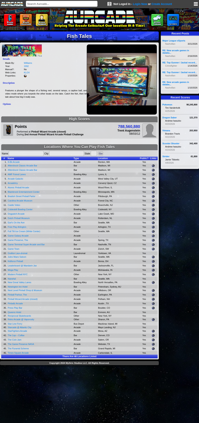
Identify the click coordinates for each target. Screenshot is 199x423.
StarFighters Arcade (17, 331)
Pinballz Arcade (15, 303)
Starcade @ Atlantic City (19, 327)
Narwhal (12, 279)
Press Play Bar (15, 308)
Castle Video (14, 205)
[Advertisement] (79, 394)
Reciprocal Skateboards (19, 316)
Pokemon (167, 104)
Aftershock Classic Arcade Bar (22, 165)
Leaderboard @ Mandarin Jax (22, 265)
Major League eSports (173, 40)
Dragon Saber (169, 117)
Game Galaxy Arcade (18, 236)
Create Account (161, 4)
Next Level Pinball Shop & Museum (25, 290)
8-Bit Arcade (14, 162)
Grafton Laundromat (17, 253)
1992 (26, 66)
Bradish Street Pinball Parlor (21, 196)
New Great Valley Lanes (19, 282)
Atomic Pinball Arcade (18, 187)
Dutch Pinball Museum (19, 218)
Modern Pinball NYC (18, 274)
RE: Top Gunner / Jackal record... (179, 62)
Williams (28, 63)
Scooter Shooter (170, 143)
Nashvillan (170, 44)
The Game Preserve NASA (21, 344)
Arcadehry (13, 183)
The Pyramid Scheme (18, 348)
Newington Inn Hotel (17, 287)
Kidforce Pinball (15, 261)
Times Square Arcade (18, 353)
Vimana (166, 130)
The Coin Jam (14, 340)
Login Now (140, 4)
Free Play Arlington (17, 227)
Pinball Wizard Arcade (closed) (23, 299)
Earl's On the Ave (16, 222)
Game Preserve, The (18, 240)
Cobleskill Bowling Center (20, 209)
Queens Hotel (14, 312)
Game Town (14, 249)
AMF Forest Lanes (17, 174)
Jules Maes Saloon (17, 257)
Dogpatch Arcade (16, 214)
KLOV (27, 72)
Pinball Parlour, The (17, 294)
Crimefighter (171, 66)
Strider (165, 156)
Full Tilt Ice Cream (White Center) (24, 231)
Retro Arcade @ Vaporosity (21, 319)
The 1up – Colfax (16, 335)
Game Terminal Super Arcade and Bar (26, 244)
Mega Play (13, 270)
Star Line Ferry (15, 324)
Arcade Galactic (15, 179)
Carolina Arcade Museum (20, 200)
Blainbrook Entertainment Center (24, 192)
